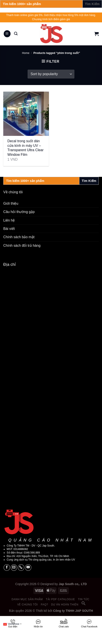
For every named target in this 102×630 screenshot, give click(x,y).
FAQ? (44, 604)
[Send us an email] (14, 567)
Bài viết (9, 229)
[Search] (16, 33)
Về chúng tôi (27, 604)
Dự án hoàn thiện (64, 604)
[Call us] (21, 567)
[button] (83, 604)
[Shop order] (51, 74)
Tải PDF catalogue (60, 599)
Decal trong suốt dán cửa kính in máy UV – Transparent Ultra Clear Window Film (25, 147)
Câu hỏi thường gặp (19, 212)
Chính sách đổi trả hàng (21, 245)
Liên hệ (9, 220)
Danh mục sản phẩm (27, 599)
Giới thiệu (10, 203)
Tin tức (83, 599)
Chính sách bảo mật (18, 237)
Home (25, 53)
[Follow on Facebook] (7, 567)
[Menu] (7, 33)
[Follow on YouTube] (28, 567)
